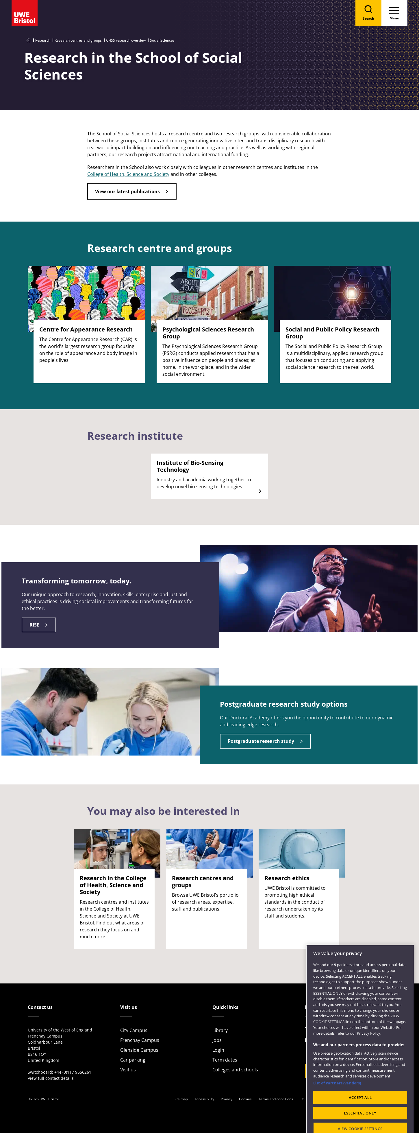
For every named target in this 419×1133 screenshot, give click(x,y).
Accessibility (204, 1099)
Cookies (245, 1099)
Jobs (217, 1040)
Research (42, 40)
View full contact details (51, 1078)
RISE (34, 625)
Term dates (224, 1060)
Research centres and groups (78, 40)
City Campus (133, 1030)
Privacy (226, 1099)
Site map (181, 1099)
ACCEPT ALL (360, 1120)
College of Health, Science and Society (128, 174)
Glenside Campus (139, 1050)
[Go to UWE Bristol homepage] (28, 40)
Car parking (132, 1060)
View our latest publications (127, 191)
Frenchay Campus (139, 1040)
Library (220, 1030)
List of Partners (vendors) (337, 1105)
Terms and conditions (275, 1099)
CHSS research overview (126, 40)
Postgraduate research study (261, 741)
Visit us (128, 1069)
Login (218, 1050)
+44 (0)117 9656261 (72, 1072)
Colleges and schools (235, 1069)
